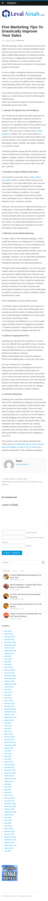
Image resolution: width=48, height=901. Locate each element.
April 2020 (8, 826)
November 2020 (10, 806)
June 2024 (8, 692)
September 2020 (10, 812)
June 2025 (8, 659)
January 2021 (9, 801)
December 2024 (10, 676)
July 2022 (7, 751)
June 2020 (8, 820)
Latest (15, 571)
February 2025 (9, 670)
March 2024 (8, 701)
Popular (6, 571)
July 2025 (7, 656)
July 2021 (7, 784)
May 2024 (7, 695)
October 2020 (9, 809)
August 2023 (8, 720)
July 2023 (7, 723)
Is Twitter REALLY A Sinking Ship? (14, 479)
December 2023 (10, 709)
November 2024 (10, 678)
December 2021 (10, 770)
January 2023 (9, 740)
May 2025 (7, 662)
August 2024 (8, 687)
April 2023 (8, 731)
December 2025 (10, 642)
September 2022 (10, 745)
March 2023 (8, 734)
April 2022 (8, 759)
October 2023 (9, 715)
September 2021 (10, 779)
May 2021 (7, 790)
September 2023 (10, 717)
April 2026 (8, 631)
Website (29, 546)
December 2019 (10, 837)
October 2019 (9, 842)
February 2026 (9, 637)
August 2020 (8, 815)
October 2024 (9, 681)
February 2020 (9, 831)
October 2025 (9, 648)
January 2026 (9, 639)
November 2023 (10, 712)
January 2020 (9, 834)
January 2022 (9, 767)
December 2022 (10, 742)
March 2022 (8, 762)
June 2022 (8, 753)
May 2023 (7, 728)
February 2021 (9, 798)
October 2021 (9, 776)
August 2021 (8, 781)
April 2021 (8, 792)
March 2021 (8, 795)
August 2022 (8, 748)
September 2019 (10, 845)
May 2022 (7, 756)
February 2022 (9, 765)
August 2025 (8, 653)
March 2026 (8, 634)
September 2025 (10, 651)
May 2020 (7, 823)
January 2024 (9, 706)
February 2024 (9, 703)
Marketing (20, 40)
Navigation (11, 3)
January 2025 (9, 673)
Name (31, 532)
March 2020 (8, 829)
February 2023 (9, 737)
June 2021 (8, 787)
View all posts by (23, 464)
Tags (22, 571)
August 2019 (8, 848)
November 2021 (10, 773)
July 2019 (7, 851)
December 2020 (10, 804)
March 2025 (8, 667)
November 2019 (10, 840)
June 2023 (8, 726)
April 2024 (8, 698)
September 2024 (10, 684)
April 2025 (8, 664)
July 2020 (7, 817)
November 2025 (10, 645)
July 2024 (7, 690)
